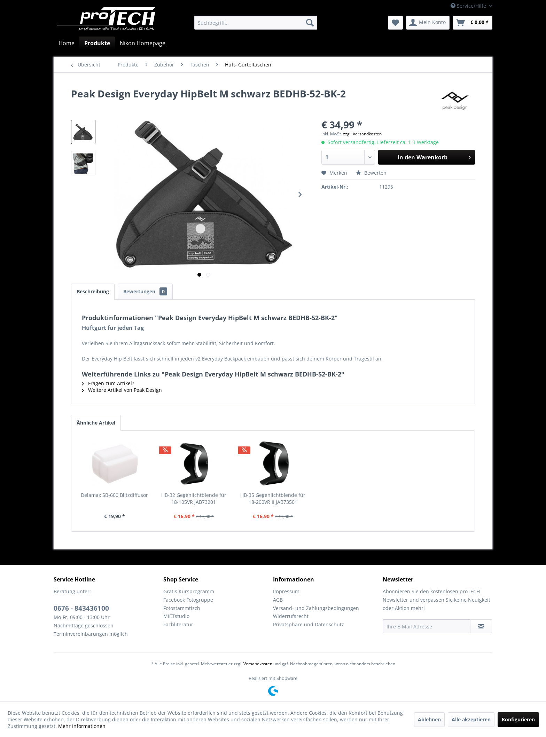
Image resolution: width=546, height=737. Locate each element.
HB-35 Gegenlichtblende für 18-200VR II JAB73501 (272, 498)
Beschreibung (93, 291)
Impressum (286, 591)
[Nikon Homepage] (142, 43)
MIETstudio (176, 616)
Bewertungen (145, 291)
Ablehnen (429, 719)
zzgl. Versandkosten (362, 134)
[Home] (66, 43)
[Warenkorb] (472, 23)
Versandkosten (257, 664)
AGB (278, 599)
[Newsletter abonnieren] (481, 626)
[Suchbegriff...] (255, 23)
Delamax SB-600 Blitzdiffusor (114, 495)
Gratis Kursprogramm (188, 591)
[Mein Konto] (428, 23)
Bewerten (371, 172)
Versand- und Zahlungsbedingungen (316, 608)
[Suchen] (310, 23)
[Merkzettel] (395, 23)
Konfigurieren (518, 719)
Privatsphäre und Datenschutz (308, 624)
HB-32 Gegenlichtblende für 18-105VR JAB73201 (193, 498)
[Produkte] (97, 43)
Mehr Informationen (82, 726)
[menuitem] (255, 23)
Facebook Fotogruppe (188, 599)
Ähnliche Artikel (96, 422)
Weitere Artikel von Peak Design (122, 390)
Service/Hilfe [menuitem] (469, 5)
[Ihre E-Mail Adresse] (426, 626)
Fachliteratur (178, 624)
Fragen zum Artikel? (108, 383)
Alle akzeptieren (471, 719)
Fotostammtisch (181, 608)
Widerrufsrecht (291, 616)
